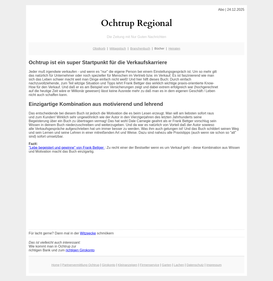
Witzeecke (88, 233)
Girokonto (108, 265)
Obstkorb (99, 48)
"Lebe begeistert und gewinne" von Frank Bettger (67, 147)
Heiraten (174, 48)
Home (55, 265)
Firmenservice (149, 265)
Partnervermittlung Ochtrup (80, 265)
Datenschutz (195, 265)
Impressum (214, 265)
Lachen (179, 265)
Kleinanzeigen (127, 265)
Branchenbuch (140, 48)
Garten (166, 265)
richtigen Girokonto (80, 250)
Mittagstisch (118, 48)
